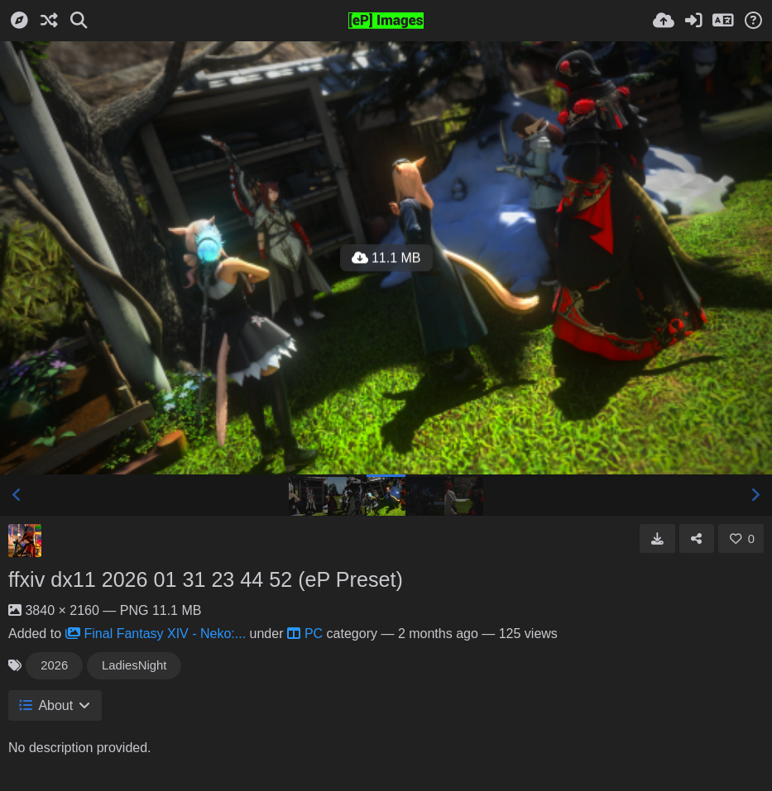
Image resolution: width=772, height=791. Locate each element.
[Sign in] (693, 20)
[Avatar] (24, 540)
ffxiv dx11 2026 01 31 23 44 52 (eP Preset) (205, 579)
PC (305, 634)
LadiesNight (134, 665)
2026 (54, 665)
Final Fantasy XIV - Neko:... (156, 634)
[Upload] (663, 20)
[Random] (49, 20)
